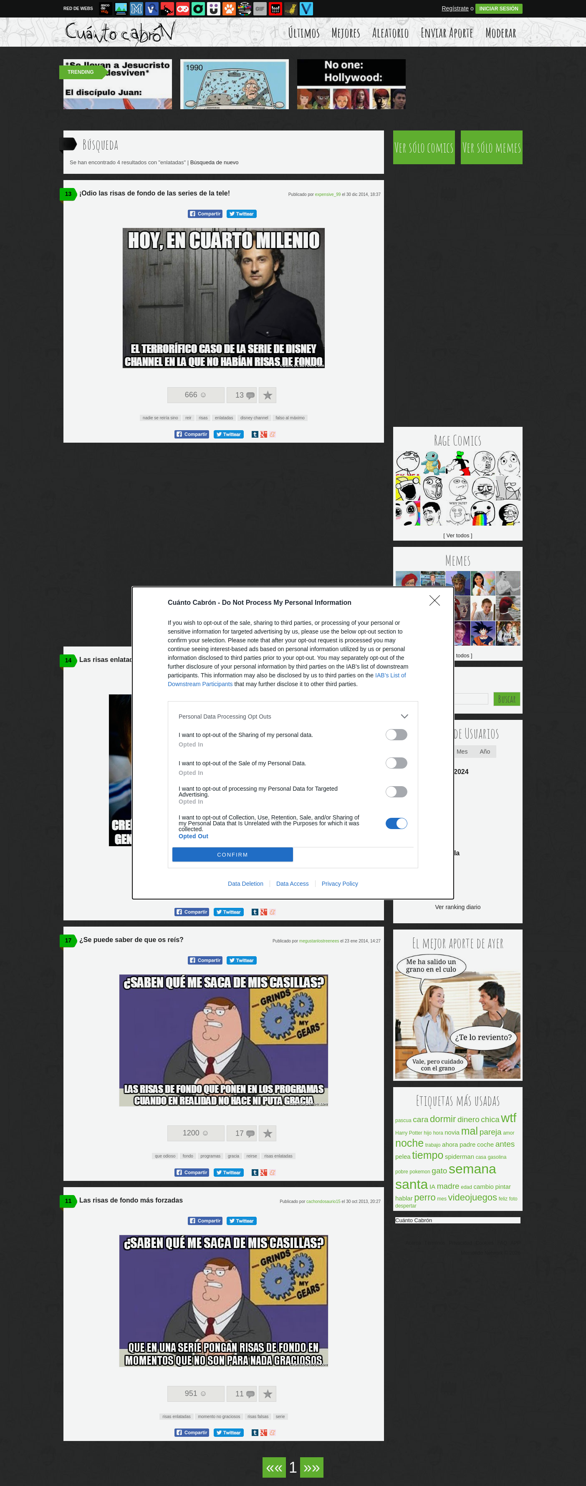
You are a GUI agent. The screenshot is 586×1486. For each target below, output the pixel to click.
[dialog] (293, 743)
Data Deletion (245, 883)
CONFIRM (232, 855)
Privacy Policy (340, 883)
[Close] (437, 603)
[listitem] (293, 716)
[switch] (396, 734)
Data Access (292, 883)
